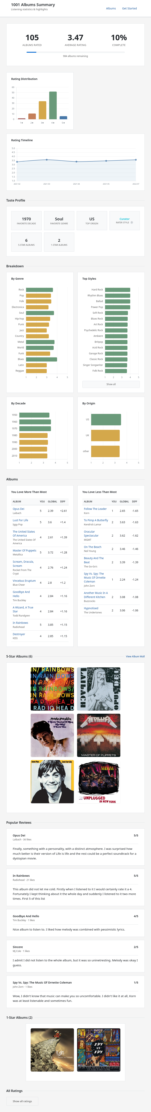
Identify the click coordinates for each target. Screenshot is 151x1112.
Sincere (18, 947)
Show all (111, 384)
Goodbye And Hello (26, 916)
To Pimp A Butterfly (96, 520)
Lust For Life (20, 520)
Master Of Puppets (24, 550)
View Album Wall (135, 656)
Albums (111, 8)
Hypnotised (91, 608)
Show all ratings (22, 1101)
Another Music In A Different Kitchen (96, 595)
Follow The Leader (95, 509)
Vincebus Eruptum (24, 581)
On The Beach (92, 547)
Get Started (129, 8)
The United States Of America (24, 533)
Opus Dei (18, 509)
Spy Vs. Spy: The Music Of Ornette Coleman (94, 577)
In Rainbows (20, 623)
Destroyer (19, 634)
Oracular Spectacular (91, 533)
